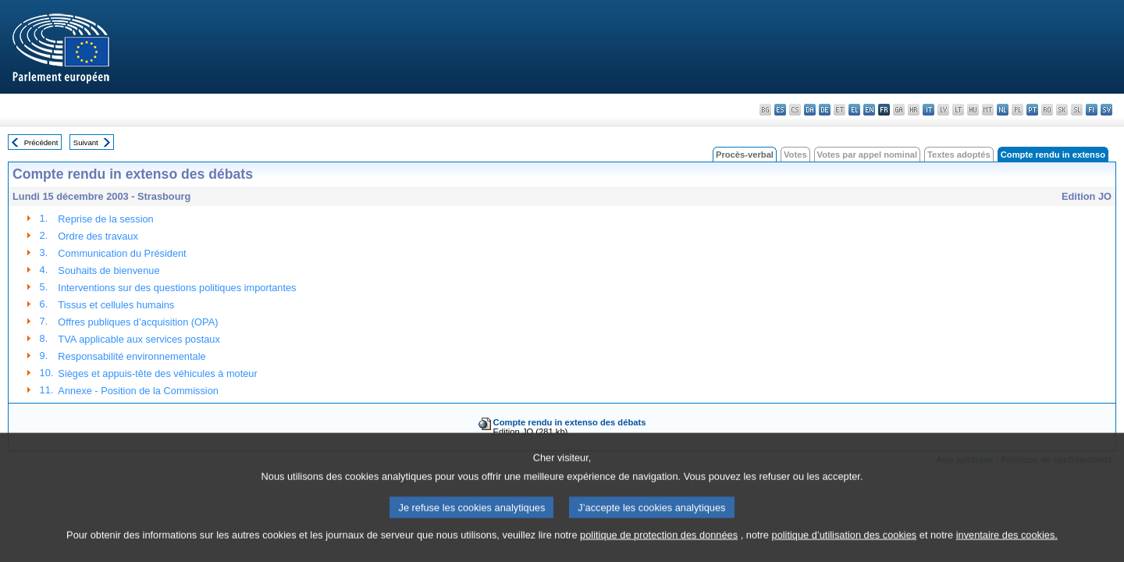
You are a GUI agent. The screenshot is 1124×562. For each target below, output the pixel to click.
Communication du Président (122, 253)
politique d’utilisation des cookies (844, 548)
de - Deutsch (825, 110)
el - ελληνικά (854, 110)
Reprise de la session (105, 219)
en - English (869, 110)
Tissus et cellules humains (116, 305)
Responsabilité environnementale (131, 356)
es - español (780, 110)
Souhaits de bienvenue (108, 270)
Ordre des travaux (97, 236)
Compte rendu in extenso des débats (569, 422)
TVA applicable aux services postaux (138, 339)
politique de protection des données (659, 548)
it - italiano (928, 110)
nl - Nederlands (1002, 110)
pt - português (1032, 110)
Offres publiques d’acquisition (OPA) (138, 322)
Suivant (85, 142)
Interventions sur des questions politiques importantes (177, 287)
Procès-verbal (745, 154)
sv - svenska (1106, 110)
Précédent (41, 142)
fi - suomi (1091, 110)
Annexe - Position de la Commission (138, 391)
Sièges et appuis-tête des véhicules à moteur (157, 373)
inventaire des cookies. (1007, 548)
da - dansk (810, 110)
